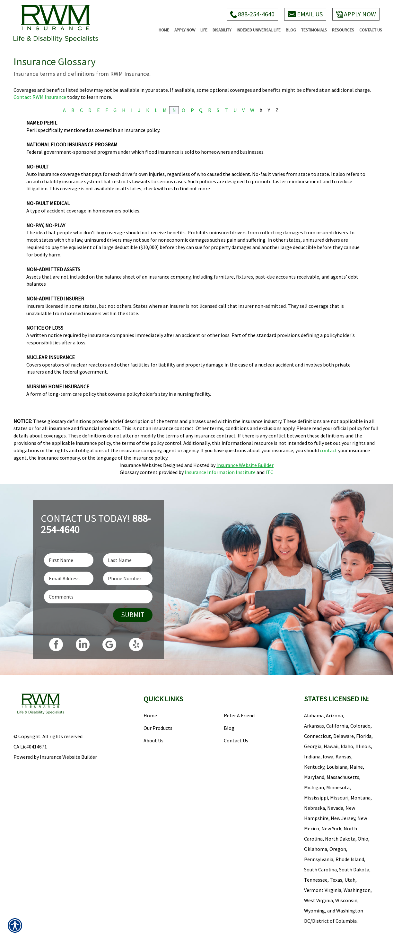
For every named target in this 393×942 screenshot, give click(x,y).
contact (328, 450)
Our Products (158, 728)
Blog (229, 728)
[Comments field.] (98, 596)
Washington (357, 890)
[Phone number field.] (128, 578)
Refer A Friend (239, 715)
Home (150, 715)
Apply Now (356, 14)
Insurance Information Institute (220, 472)
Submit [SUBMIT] (132, 614)
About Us (153, 740)
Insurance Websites (140, 465)
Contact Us (236, 740)
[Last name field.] (128, 560)
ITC (269, 472)
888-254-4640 (252, 14)
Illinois (363, 746)
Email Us (305, 14)
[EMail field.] (68, 578)
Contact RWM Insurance (39, 97)
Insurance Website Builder (245, 465)
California (337, 725)
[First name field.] (68, 560)
